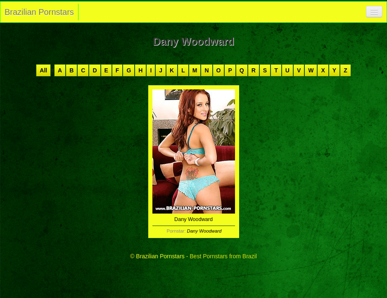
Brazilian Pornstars (39, 12)
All (43, 70)
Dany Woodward (204, 230)
